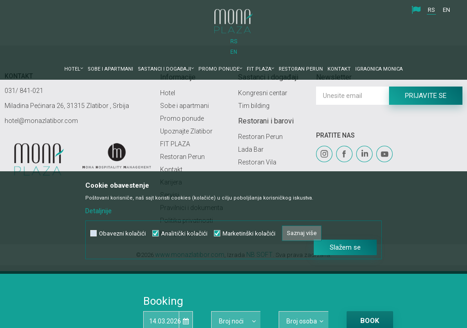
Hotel (167, 93)
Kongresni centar (262, 93)
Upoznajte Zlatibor (186, 131)
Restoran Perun (182, 156)
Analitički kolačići (184, 228)
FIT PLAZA (175, 144)
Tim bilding (254, 105)
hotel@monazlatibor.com (41, 120)
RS (431, 9)
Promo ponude (182, 118)
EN (446, 9)
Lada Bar (251, 149)
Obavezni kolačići (122, 228)
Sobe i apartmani (184, 105)
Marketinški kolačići (249, 228)
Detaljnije (98, 206)
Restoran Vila (257, 162)
